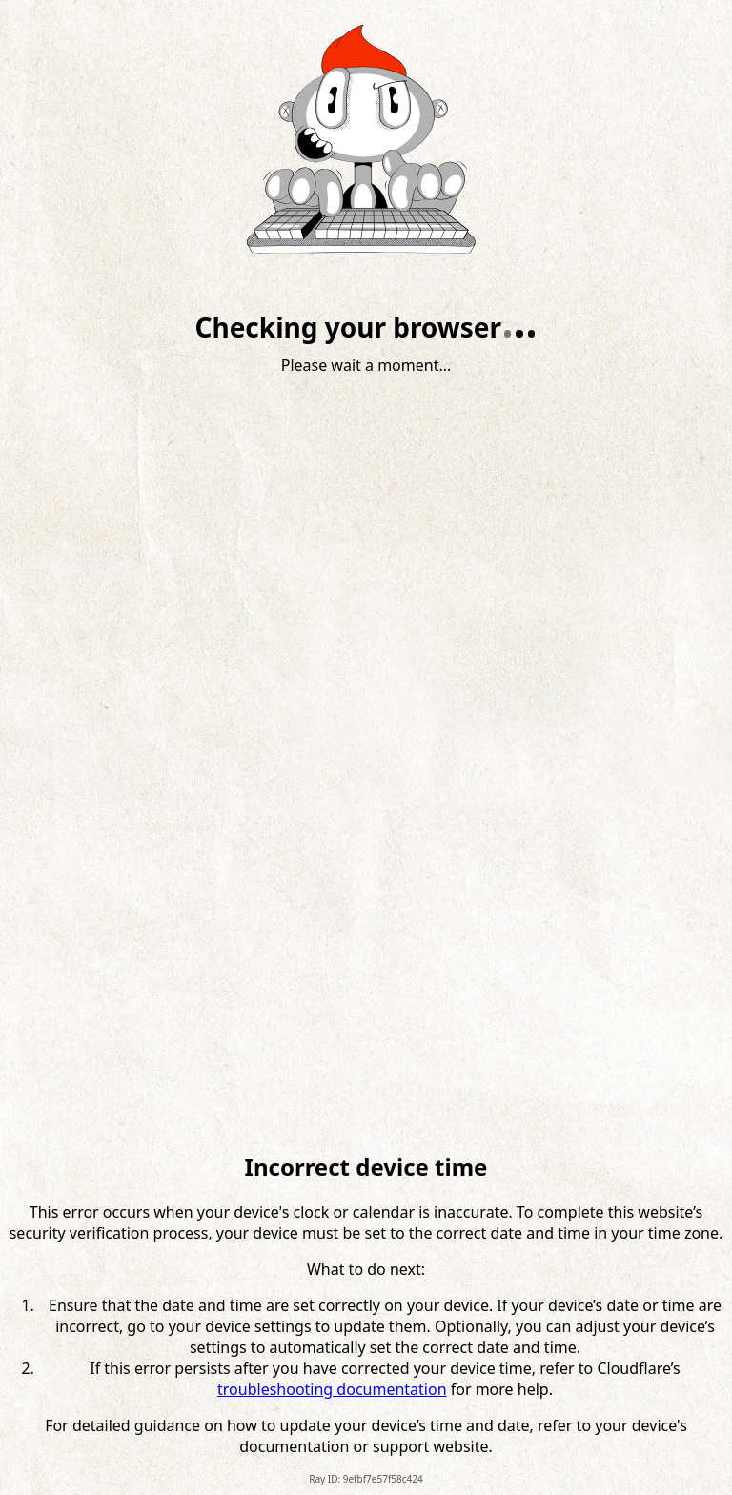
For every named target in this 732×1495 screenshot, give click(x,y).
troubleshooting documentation (332, 1389)
